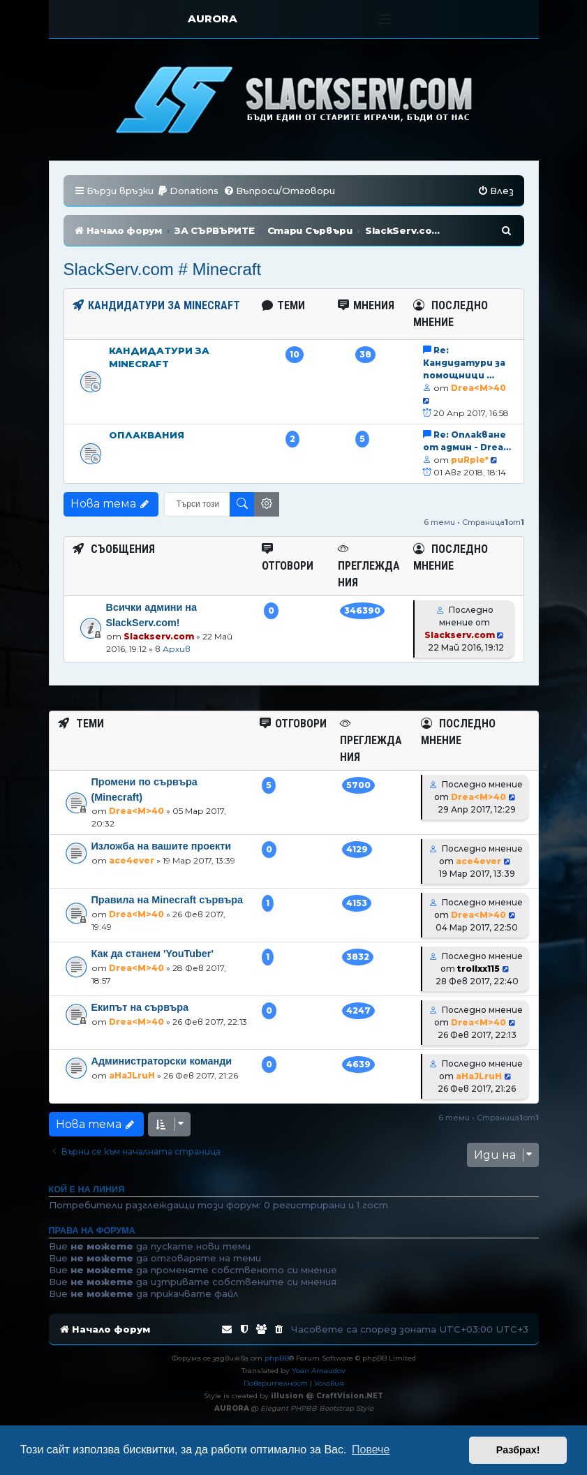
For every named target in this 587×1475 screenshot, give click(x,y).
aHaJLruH (132, 1075)
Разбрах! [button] (518, 1449)
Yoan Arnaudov (318, 1370)
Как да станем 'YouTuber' (152, 953)
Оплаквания (146, 434)
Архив (177, 649)
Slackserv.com (159, 636)
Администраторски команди (161, 1061)
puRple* (470, 459)
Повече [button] (370, 1449)
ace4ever (131, 860)
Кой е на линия (87, 1189)
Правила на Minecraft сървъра (167, 899)
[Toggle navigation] (385, 19)
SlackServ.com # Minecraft (163, 269)
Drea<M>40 (478, 388)
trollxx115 (478, 968)
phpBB (277, 1358)
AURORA (212, 18)
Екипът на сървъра (139, 1007)
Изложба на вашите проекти (161, 846)
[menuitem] (187, 191)
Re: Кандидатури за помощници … (464, 362)
